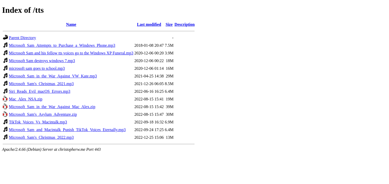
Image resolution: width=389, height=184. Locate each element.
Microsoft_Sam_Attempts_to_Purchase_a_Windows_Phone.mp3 (62, 45)
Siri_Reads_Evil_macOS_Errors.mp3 (39, 91)
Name (71, 24)
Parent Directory (22, 38)
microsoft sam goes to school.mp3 (37, 68)
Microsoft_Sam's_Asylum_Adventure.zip (43, 114)
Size (169, 24)
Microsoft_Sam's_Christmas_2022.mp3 (41, 137)
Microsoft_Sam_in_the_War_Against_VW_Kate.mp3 (53, 76)
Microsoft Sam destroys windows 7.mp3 (42, 61)
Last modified (149, 24)
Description (184, 24)
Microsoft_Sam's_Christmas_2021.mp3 (41, 84)
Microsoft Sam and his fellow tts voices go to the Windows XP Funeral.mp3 (71, 53)
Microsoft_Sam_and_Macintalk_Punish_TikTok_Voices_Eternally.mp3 (67, 130)
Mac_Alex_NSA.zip (25, 99)
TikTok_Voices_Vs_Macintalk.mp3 (38, 122)
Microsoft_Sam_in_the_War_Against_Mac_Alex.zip (52, 107)
